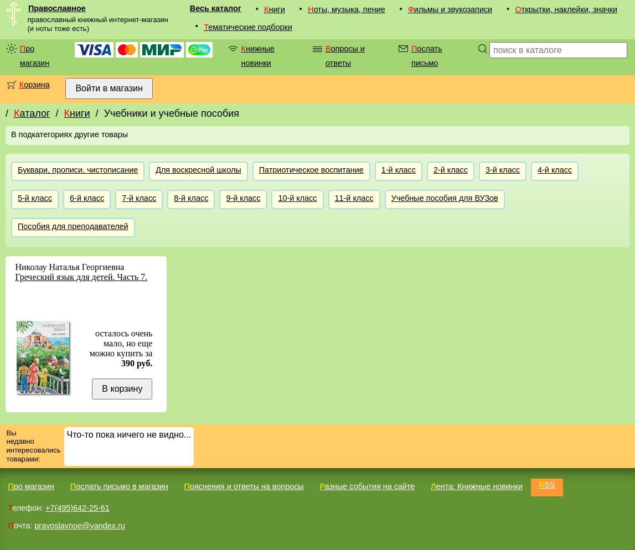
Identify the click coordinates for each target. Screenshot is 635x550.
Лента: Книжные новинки (477, 486)
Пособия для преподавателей (73, 226)
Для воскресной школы (198, 169)
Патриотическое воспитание (311, 169)
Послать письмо (426, 56)
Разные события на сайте (367, 486)
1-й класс (398, 169)
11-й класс (354, 198)
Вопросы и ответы (345, 56)
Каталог (32, 113)
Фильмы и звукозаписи (450, 9)
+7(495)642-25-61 (77, 508)
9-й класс (243, 198)
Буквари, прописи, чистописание (78, 169)
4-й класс (555, 169)
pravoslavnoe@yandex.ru (79, 525)
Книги (274, 9)
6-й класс (87, 198)
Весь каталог (215, 8)
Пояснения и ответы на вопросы (244, 486)
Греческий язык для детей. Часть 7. (81, 277)
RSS (547, 484)
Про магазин (34, 56)
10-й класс (297, 198)
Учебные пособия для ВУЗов (444, 198)
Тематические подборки (248, 27)
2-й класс (450, 169)
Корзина (34, 84)
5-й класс (35, 198)
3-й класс (503, 169)
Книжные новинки (258, 56)
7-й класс (139, 198)
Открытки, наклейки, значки (566, 9)
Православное (57, 8)
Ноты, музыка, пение (346, 9)
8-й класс (191, 198)
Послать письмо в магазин (119, 486)
